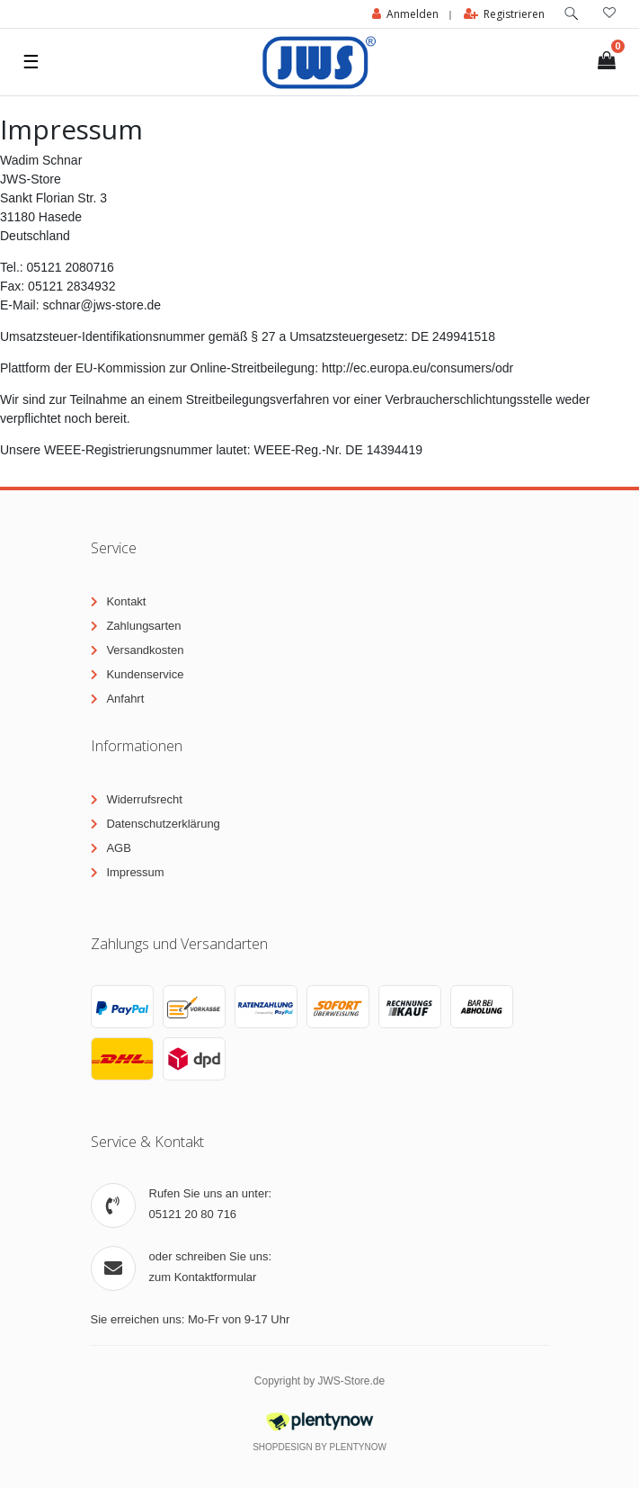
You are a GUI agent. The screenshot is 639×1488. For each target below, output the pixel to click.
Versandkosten (144, 650)
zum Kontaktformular (203, 1277)
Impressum (135, 872)
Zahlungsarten (143, 625)
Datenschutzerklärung (162, 823)
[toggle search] (572, 14)
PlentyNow (358, 1447)
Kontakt (126, 601)
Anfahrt (125, 698)
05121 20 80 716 (193, 1214)
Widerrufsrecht (144, 799)
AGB (118, 848)
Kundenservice (144, 674)
